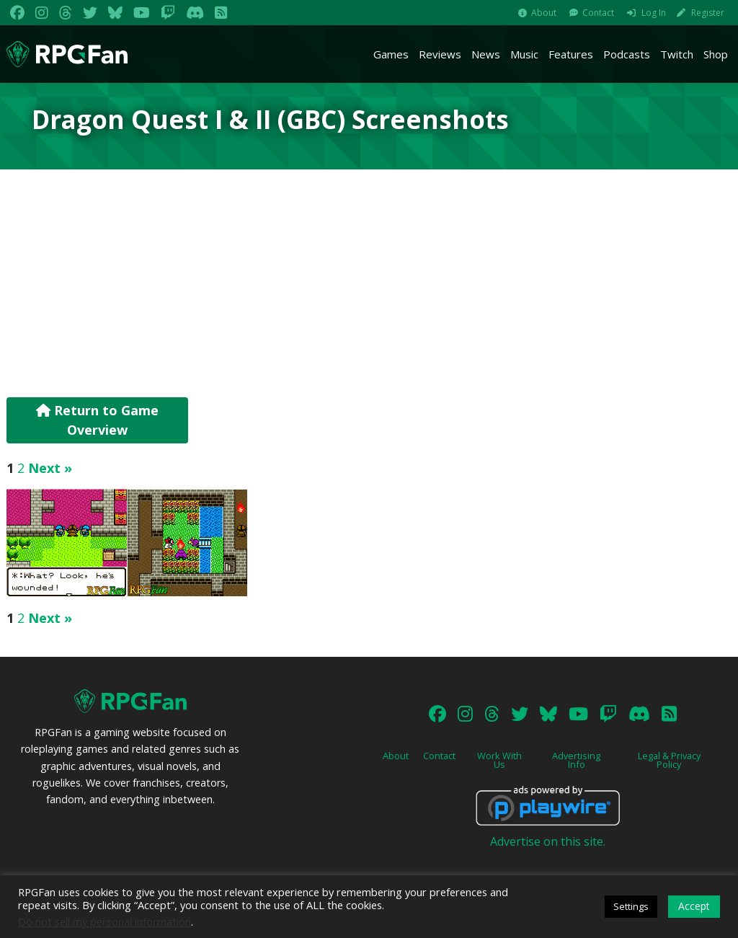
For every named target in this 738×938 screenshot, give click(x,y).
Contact (598, 12)
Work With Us (499, 760)
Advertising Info (576, 760)
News (485, 54)
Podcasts (626, 54)
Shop (715, 54)
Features (570, 54)
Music (524, 54)
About (543, 12)
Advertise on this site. (547, 841)
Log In (653, 12)
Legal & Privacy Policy (669, 760)
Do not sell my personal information (104, 921)
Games (391, 54)
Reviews (440, 54)
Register (707, 12)
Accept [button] (694, 906)
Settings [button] (631, 906)
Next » (50, 467)
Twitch (676, 54)
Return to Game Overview (97, 420)
